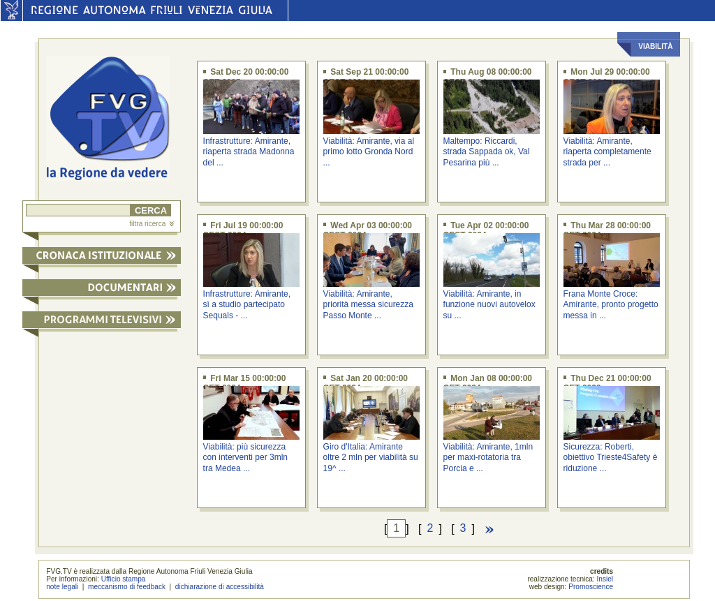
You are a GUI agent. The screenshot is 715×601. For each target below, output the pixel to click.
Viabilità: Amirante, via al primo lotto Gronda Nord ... (369, 152)
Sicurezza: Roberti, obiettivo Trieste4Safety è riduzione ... (610, 457)
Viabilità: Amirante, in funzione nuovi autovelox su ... (489, 304)
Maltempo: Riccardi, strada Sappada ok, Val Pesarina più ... (486, 152)
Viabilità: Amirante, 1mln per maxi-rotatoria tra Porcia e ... (488, 457)
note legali (62, 587)
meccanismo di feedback (126, 587)
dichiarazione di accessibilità (219, 587)
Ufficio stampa (123, 579)
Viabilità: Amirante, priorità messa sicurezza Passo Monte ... (368, 304)
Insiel (605, 579)
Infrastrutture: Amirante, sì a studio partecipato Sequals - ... (246, 304)
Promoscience (590, 587)
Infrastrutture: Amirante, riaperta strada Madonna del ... (249, 152)
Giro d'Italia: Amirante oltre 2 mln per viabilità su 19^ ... (370, 457)
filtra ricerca (151, 224)
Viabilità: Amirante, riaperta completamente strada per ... (607, 152)
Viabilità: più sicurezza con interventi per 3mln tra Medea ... (245, 457)
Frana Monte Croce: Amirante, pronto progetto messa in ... (610, 304)
